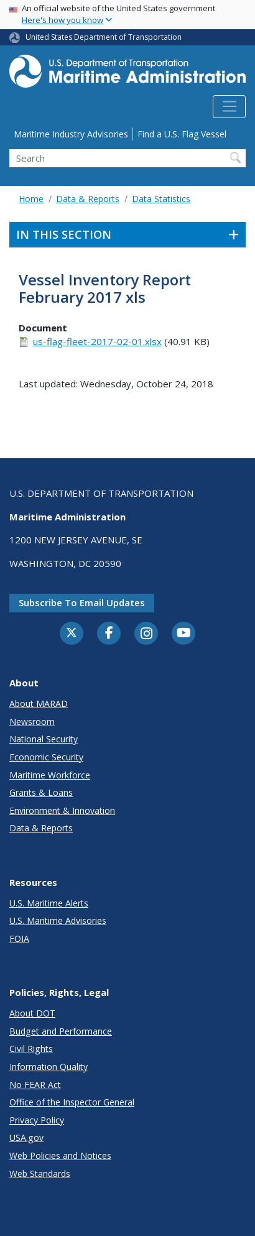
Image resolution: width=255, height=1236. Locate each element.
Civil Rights (31, 1048)
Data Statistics (161, 199)
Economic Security (46, 757)
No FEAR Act (35, 1085)
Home (31, 199)
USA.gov (26, 1137)
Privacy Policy (36, 1120)
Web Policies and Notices (60, 1155)
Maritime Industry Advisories (71, 134)
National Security (43, 739)
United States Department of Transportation (104, 37)
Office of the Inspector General (71, 1102)
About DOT (32, 1013)
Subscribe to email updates (82, 602)
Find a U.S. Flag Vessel (181, 134)
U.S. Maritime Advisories (57, 920)
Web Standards (39, 1173)
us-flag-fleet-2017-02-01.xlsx (97, 341)
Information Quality (48, 1066)
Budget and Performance (60, 1031)
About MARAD (38, 703)
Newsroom (32, 721)
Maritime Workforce (49, 775)
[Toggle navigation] (229, 107)
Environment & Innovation (62, 810)
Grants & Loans (41, 792)
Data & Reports (87, 199)
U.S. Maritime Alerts (48, 903)
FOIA (19, 938)
